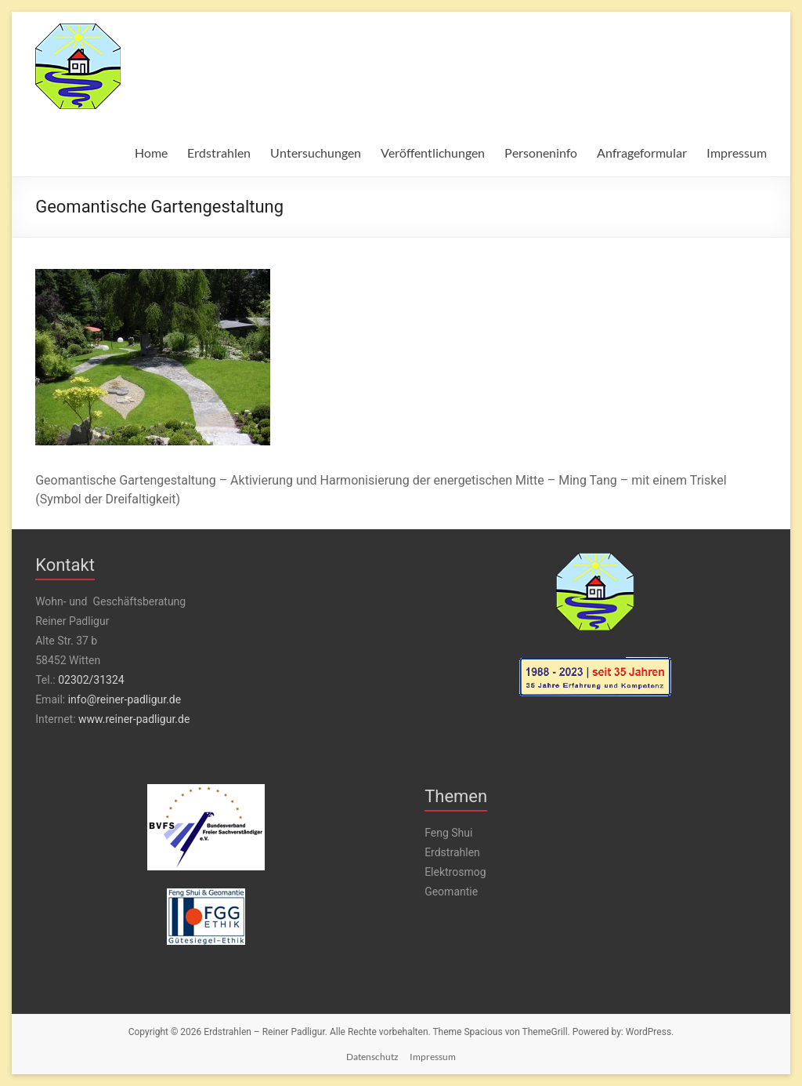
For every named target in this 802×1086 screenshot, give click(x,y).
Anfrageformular (642, 152)
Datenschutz (372, 1056)
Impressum (736, 152)
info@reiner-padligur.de (124, 699)
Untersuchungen (315, 152)
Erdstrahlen (219, 152)
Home (151, 152)
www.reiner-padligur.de (134, 719)
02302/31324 (91, 680)
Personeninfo (540, 152)
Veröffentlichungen (433, 152)
